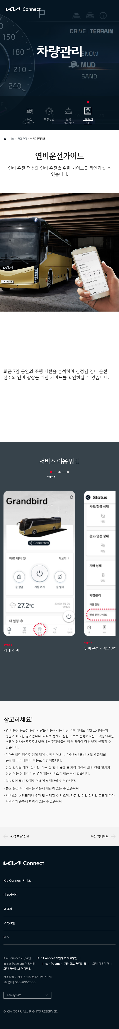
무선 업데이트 (103, 836)
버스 (6, 937)
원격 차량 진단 (16, 836)
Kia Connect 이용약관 (17, 958)
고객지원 (9, 923)
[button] (51, 472)
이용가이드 (10, 895)
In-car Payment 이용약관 (19, 964)
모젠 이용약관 (100, 964)
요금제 (7, 909)
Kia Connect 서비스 (17, 881)
